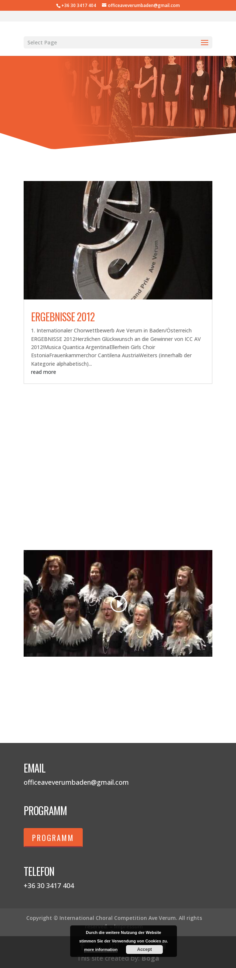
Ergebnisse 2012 (63, 316)
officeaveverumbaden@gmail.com (76, 782)
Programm (53, 837)
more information (100, 949)
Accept (144, 949)
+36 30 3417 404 (78, 5)
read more (43, 371)
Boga (150, 958)
